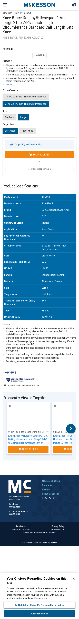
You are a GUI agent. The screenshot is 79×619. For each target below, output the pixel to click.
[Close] (73, 578)
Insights (46, 489)
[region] (39, 596)
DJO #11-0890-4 (23, 13)
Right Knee (27, 130)
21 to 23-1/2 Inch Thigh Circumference (25, 104)
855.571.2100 (14, 499)
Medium (9, 117)
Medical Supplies (51, 481)
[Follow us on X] (50, 498)
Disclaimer (21, 526)
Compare (39, 55)
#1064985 (7, 13)
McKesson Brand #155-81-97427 (36, 432)
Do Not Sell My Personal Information (39, 532)
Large (23, 117)
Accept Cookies (39, 613)
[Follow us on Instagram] (46, 498)
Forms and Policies (21, 529)
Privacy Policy (58, 526)
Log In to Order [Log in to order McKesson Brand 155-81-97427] (28, 449)
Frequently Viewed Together (25, 398)
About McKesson (50, 493)
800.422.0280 (14, 507)
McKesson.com (58, 529)
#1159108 (13, 432)
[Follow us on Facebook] (43, 498)
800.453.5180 (14, 514)
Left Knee (10, 130)
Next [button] (71, 428)
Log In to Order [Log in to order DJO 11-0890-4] (39, 154)
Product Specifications (20, 186)
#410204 (57, 432)
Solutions (47, 485)
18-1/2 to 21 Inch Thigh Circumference (25, 96)
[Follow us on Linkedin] (54, 498)
